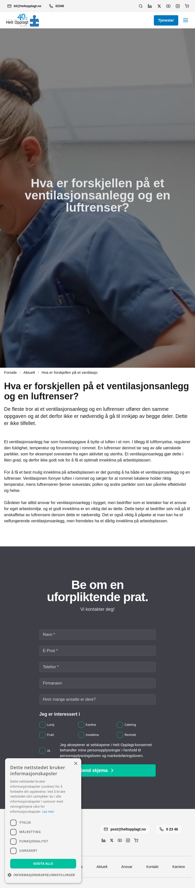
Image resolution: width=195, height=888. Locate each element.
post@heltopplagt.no (125, 829)
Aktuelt (29, 372)
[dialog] (43, 820)
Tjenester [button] (166, 20)
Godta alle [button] (43, 863)
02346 (56, 6)
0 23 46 (168, 829)
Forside (10, 372)
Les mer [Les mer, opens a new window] (48, 811)
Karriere (178, 867)
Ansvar (127, 867)
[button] (24, 6)
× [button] (75, 764)
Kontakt (152, 867)
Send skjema (97, 770)
